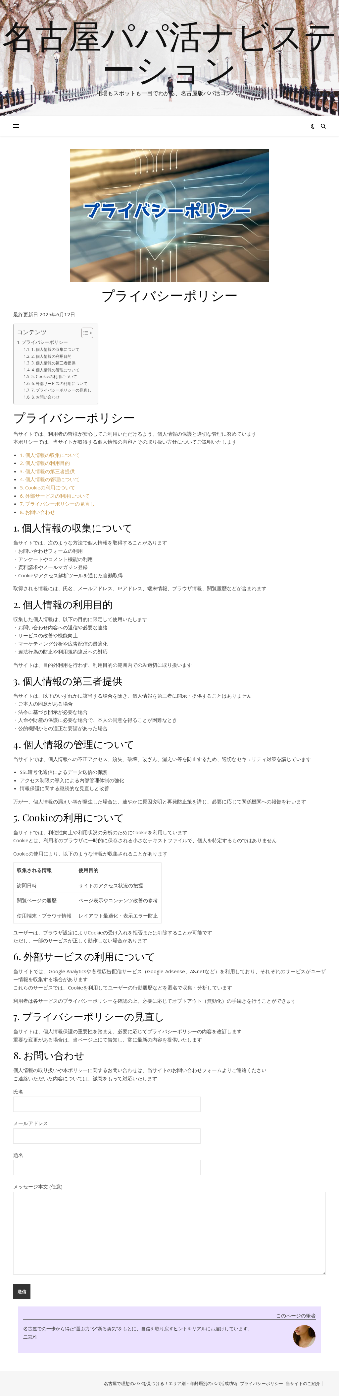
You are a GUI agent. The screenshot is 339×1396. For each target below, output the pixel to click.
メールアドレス (107, 1129)
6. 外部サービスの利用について (59, 383)
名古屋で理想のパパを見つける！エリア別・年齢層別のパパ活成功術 (170, 1383)
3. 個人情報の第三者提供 (53, 363)
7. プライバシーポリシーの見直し (61, 390)
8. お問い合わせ (45, 397)
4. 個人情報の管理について (55, 370)
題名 (107, 1161)
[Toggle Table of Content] (83, 333)
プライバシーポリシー (45, 342)
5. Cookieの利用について (54, 376)
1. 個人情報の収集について (55, 349)
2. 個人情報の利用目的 (51, 356)
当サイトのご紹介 (303, 1383)
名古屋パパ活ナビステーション (169, 52)
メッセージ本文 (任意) (169, 1229)
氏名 (107, 1098)
